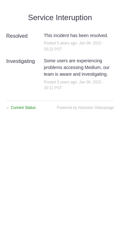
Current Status (21, 107)
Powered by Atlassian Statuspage (85, 107)
